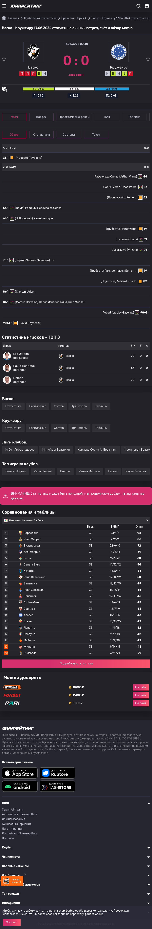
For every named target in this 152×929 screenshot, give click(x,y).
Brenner (65, 471)
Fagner (113, 471)
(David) (19, 208)
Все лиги (8, 838)
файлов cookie (94, 914)
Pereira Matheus (89, 471)
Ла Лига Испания (13, 819)
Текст (96, 134)
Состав (59, 406)
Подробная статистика (76, 663)
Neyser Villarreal (135, 471)
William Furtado (126, 281)
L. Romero (130, 197)
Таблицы (101, 406)
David (23, 323)
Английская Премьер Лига (19, 814)
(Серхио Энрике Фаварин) (32, 260)
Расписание (37, 406)
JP (52, 260)
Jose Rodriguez (15, 471)
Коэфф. (41, 117)
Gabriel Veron (111, 187)
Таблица (134, 117)
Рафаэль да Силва (106, 176)
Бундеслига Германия (16, 824)
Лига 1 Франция (12, 828)
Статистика (41, 134)
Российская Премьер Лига (20, 833)
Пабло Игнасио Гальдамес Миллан (62, 302)
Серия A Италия (12, 809)
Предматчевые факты (74, 117)
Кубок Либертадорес (19, 449)
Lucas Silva (119, 250)
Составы (69, 134)
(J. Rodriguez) (24, 218)
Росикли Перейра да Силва (43, 208)
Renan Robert (43, 471)
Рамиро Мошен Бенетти (120, 270)
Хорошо (11, 922)
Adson (31, 291)
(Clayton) (21, 291)
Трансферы (79, 406)
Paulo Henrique (43, 218)
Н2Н (107, 117)
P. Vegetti (22, 158)
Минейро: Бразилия (56, 449)
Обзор (14, 134)
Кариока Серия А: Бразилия (97, 449)
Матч (14, 117)
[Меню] (4, 6)
